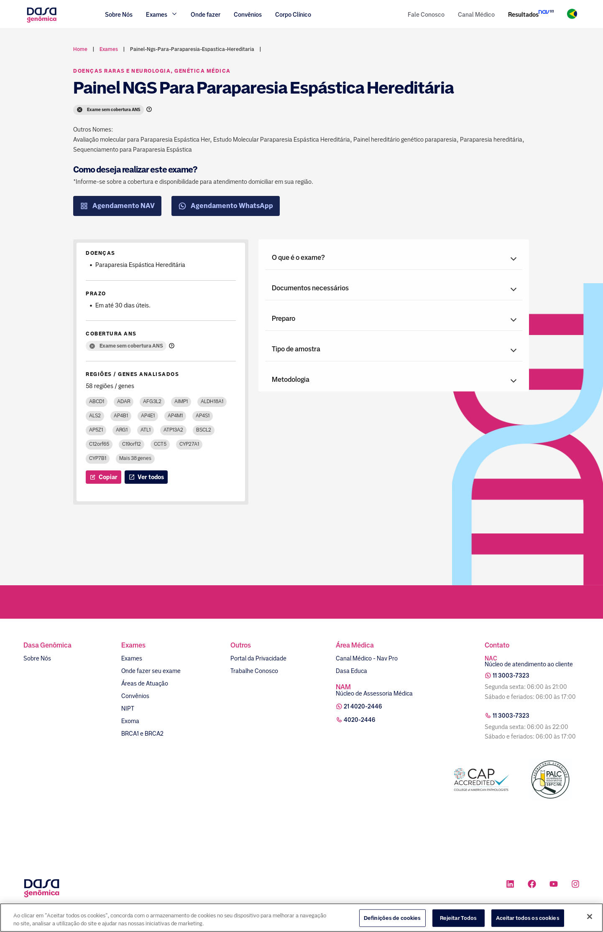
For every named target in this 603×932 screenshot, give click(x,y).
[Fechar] (589, 916)
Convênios (248, 14)
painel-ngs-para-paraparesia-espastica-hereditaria (192, 49)
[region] (301, 917)
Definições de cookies (392, 918)
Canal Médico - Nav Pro (367, 658)
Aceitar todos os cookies (528, 918)
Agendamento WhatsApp (225, 206)
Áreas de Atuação (144, 683)
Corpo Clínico (293, 14)
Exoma (130, 721)
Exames (131, 658)
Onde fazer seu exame (151, 671)
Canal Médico (476, 14)
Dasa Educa (351, 671)
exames (109, 49)
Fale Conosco (426, 14)
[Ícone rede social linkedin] (510, 885)
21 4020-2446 (363, 706)
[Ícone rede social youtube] (553, 885)
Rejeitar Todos (458, 918)
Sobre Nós (119, 14)
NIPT (127, 708)
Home (80, 49)
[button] (394, 258)
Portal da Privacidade (258, 658)
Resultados (523, 14)
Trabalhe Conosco (254, 671)
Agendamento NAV (117, 206)
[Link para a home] (41, 21)
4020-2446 (360, 719)
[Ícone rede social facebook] (532, 885)
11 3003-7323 (511, 675)
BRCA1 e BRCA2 (142, 733)
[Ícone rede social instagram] (575, 885)
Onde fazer (205, 14)
